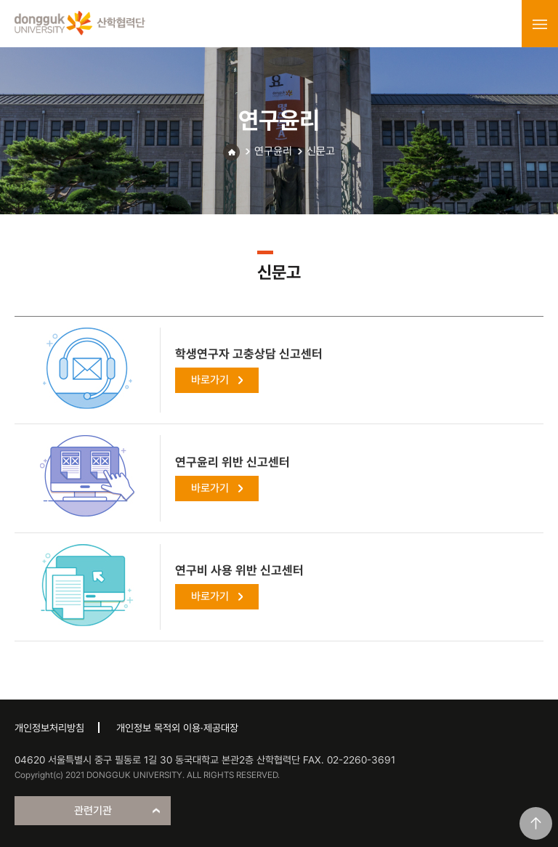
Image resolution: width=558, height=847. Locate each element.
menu (540, 24)
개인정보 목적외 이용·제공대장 (177, 728)
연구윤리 (273, 151)
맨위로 (535, 823)
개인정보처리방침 (49, 728)
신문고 (321, 151)
